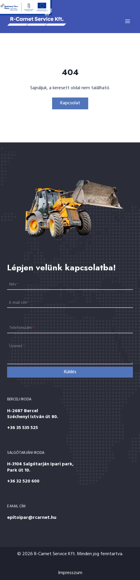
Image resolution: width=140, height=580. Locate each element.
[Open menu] (127, 21)
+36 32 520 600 (23, 481)
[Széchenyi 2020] (26, 7)
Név (13, 284)
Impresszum (70, 573)
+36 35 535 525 (22, 428)
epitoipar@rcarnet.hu (31, 517)
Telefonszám (21, 328)
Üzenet (17, 346)
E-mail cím (19, 302)
